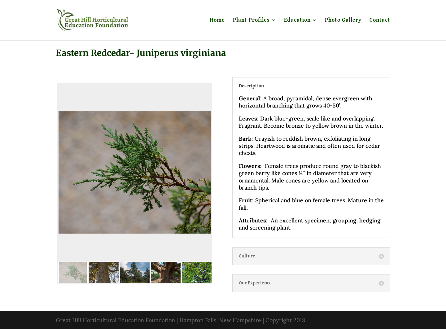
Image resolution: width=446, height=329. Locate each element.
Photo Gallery (343, 20)
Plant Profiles (251, 20)
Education (297, 20)
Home (217, 20)
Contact (379, 20)
